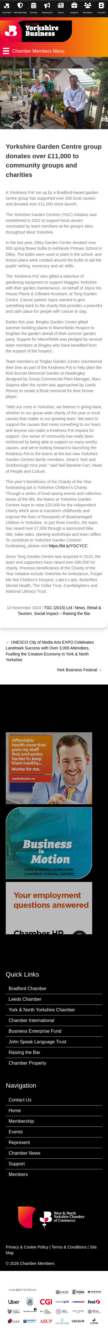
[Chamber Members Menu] (54, 51)
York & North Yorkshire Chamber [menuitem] (42, 1009)
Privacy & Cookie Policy (27, 1247)
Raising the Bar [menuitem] (24, 1052)
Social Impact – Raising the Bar (62, 613)
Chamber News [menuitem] (24, 1153)
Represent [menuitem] (19, 1142)
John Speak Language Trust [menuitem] (37, 1041)
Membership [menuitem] (21, 1121)
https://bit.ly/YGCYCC (68, 546)
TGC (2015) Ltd (58, 607)
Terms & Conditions (69, 1247)
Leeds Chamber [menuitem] (25, 999)
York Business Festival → (79, 670)
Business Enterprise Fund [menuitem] (35, 1031)
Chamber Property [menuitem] (27, 1063)
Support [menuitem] (17, 1163)
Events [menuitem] (16, 1131)
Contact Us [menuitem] (20, 1099)
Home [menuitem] (15, 1110)
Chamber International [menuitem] (31, 1020)
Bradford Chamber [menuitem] (28, 988)
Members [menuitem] (18, 1174)
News (80, 607)
